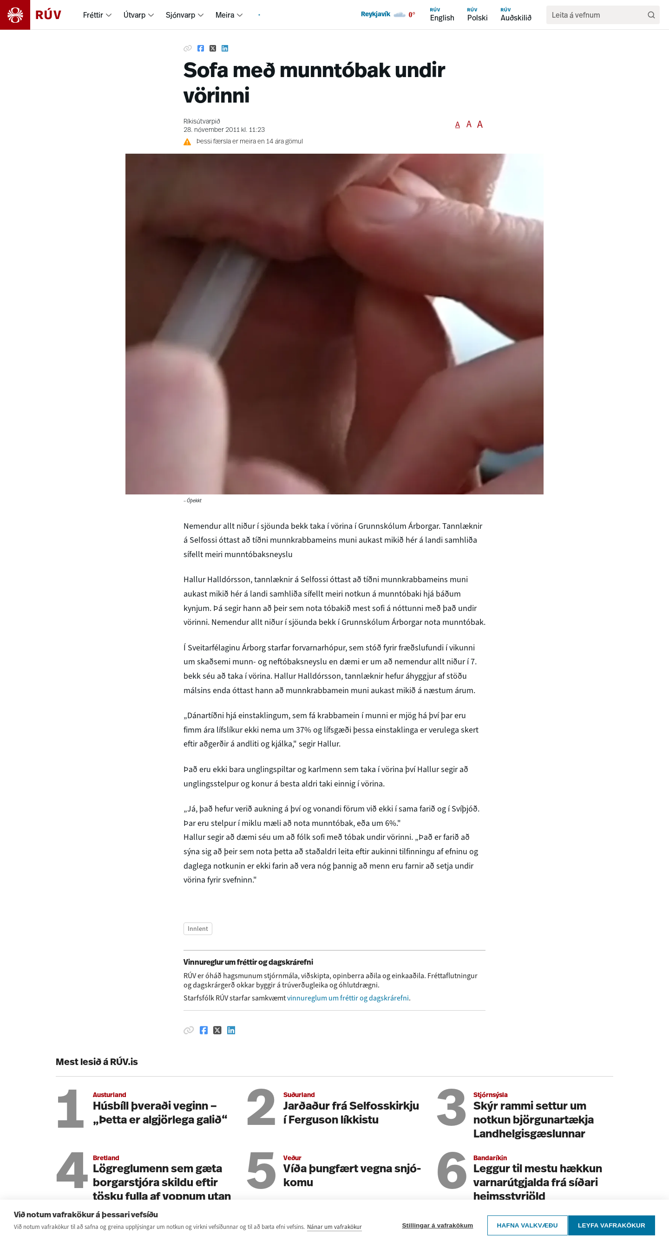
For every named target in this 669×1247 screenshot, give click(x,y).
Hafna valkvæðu (523, 1229)
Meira (225, 15)
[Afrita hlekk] (188, 48)
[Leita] (651, 14)
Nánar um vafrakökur (334, 1235)
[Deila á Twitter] (213, 48)
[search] (598, 14)
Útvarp (134, 15)
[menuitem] (108, 15)
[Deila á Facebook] (200, 48)
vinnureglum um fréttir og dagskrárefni (348, 998)
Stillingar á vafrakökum (433, 1229)
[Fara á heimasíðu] (39, 15)
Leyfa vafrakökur (611, 1229)
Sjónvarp (180, 15)
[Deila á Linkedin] (225, 48)
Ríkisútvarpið (202, 121)
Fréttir (93, 15)
